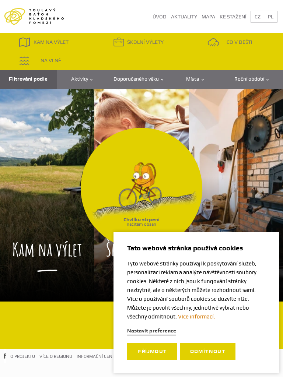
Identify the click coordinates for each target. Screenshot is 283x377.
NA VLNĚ (40, 60)
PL (270, 17)
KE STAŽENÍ (233, 17)
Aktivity (82, 79)
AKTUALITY (184, 17)
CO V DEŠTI (229, 42)
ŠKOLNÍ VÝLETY (138, 42)
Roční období (251, 79)
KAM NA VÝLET (44, 42)
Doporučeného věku (138, 79)
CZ (258, 17)
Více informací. (196, 316)
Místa (195, 79)
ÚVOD (160, 17)
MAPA (208, 17)
